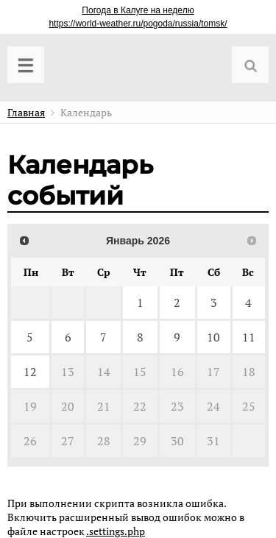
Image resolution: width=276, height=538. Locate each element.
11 (248, 337)
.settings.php (115, 531)
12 (30, 372)
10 (213, 337)
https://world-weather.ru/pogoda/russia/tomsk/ (138, 23)
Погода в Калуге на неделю (138, 10)
